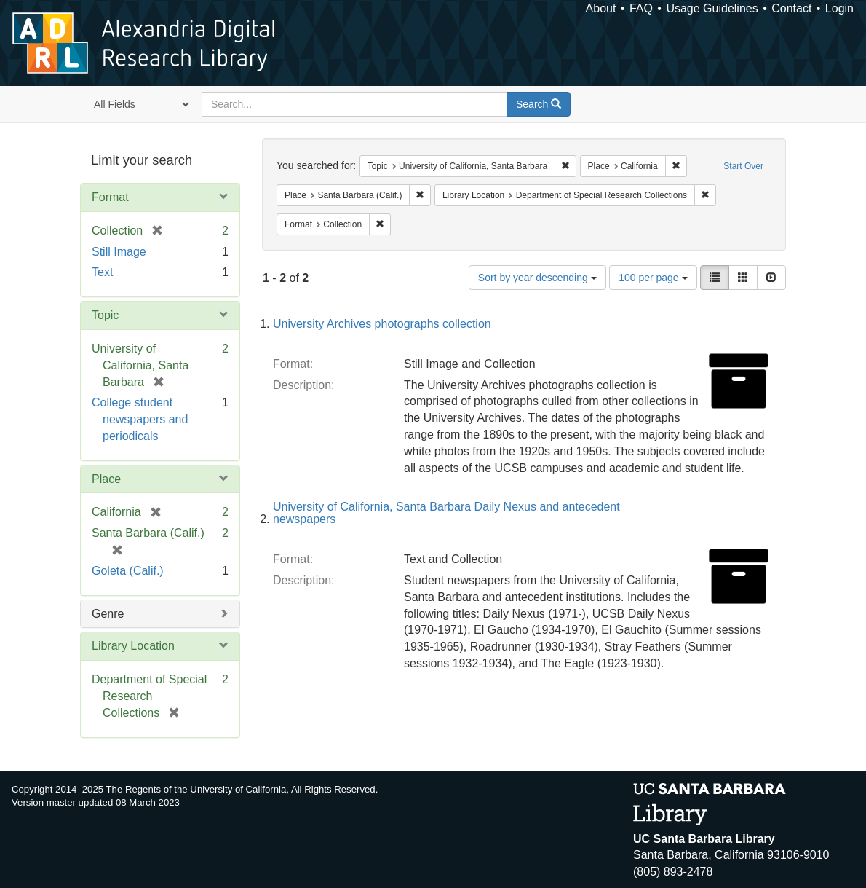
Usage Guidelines (712, 8)
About (601, 8)
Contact (791, 8)
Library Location (133, 646)
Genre (108, 614)
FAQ (641, 8)
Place (106, 479)
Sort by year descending (537, 277)
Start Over (743, 166)
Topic (105, 315)
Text (102, 272)
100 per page (653, 277)
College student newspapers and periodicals (140, 419)
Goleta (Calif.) (128, 571)
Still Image (119, 251)
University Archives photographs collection (382, 324)
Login (839, 8)
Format (110, 197)
